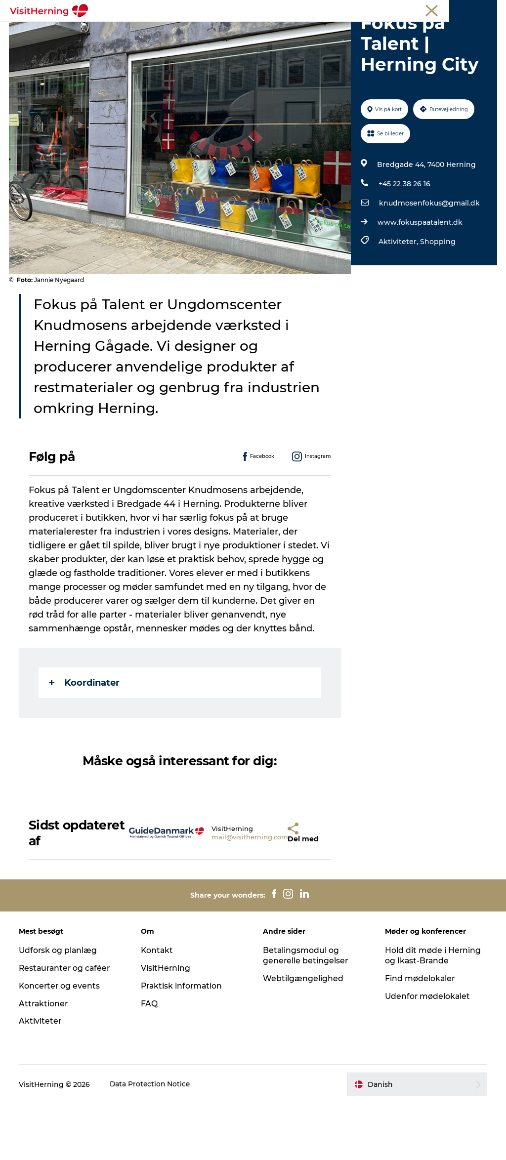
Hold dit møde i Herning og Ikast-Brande (432, 1012)
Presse (486, 9)
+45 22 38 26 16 (404, 240)
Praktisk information (183, 1042)
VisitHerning (166, 1024)
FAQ (149, 1059)
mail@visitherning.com (222, 893)
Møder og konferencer (434, 9)
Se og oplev (324, 32)
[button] (262, 889)
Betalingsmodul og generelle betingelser (306, 1012)
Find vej (375, 32)
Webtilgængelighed (303, 1034)
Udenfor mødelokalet (427, 1052)
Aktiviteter (41, 1077)
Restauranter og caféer (67, 1024)
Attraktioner (45, 1059)
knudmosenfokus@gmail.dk (429, 259)
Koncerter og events (61, 1042)
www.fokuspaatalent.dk (419, 278)
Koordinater (85, 738)
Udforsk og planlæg (59, 1006)
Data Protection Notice (152, 1140)
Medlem (380, 9)
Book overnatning (277, 42)
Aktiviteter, (399, 297)
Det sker (131, 32)
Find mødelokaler (419, 1034)
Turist (350, 9)
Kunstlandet (266, 32)
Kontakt (157, 1006)
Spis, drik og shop (195, 32)
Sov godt (212, 42)
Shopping (437, 297)
